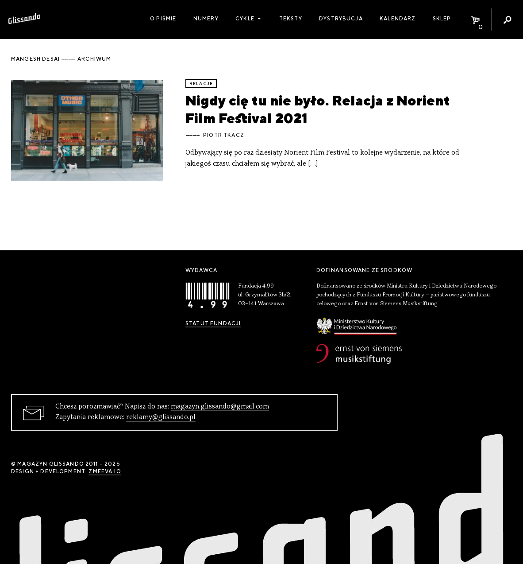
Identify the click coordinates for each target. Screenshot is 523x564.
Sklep (442, 19)
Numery (206, 19)
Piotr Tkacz (223, 135)
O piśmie (163, 19)
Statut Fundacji (213, 323)
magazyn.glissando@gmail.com (220, 406)
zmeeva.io (104, 471)
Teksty (290, 19)
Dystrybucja (341, 19)
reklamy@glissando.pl (161, 417)
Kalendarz (397, 19)
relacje (201, 83)
